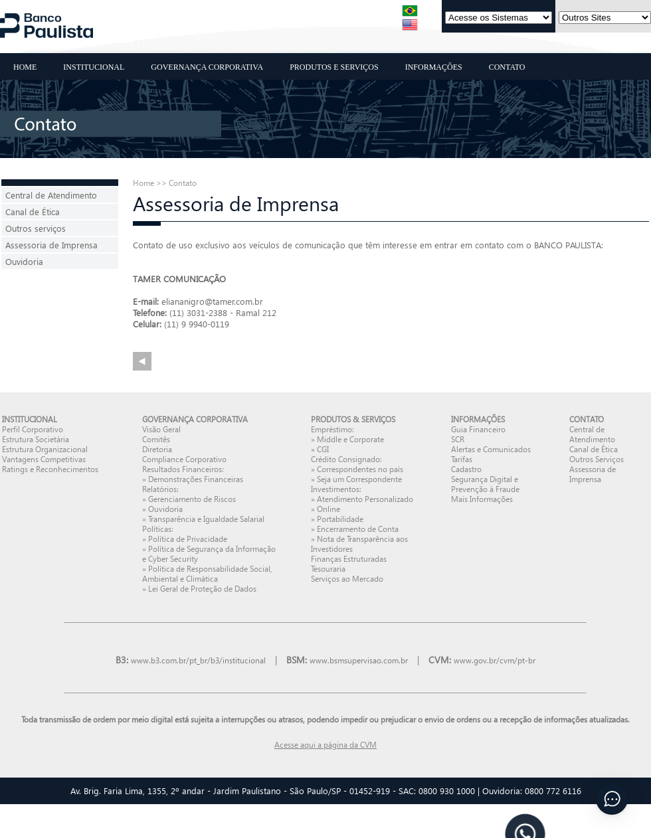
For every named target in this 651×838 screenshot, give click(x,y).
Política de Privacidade (187, 539)
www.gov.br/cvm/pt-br (494, 660)
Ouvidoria (24, 261)
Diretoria (157, 449)
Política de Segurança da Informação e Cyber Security (209, 554)
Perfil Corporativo (32, 429)
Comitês (156, 439)
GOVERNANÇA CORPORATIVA (207, 67)
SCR (457, 439)
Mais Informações (482, 499)
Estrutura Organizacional (45, 449)
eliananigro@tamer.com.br (212, 301)
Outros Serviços (596, 459)
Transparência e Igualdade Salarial (206, 519)
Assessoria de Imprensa (51, 244)
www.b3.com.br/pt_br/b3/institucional (198, 660)
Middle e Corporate (350, 439)
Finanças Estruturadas (349, 559)
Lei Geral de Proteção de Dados (202, 589)
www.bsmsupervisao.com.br (359, 660)
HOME (25, 67)
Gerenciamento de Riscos (192, 499)
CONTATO (507, 67)
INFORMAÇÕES (433, 67)
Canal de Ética (32, 211)
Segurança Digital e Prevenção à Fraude (485, 484)
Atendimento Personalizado (365, 499)
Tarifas (461, 459)
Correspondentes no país (360, 469)
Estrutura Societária (35, 439)
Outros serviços (35, 228)
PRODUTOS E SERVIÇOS (334, 67)
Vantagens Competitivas (44, 459)
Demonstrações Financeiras (195, 479)
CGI (323, 449)
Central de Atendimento (51, 195)
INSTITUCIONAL (93, 67)
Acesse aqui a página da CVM (325, 745)
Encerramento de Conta (358, 529)
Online (328, 509)
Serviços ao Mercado (347, 579)
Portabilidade (340, 519)
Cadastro (466, 469)
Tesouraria (328, 569)
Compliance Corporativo (184, 459)
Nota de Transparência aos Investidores (359, 544)
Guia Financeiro (478, 429)
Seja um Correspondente (359, 479)
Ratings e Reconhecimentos (50, 469)
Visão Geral (161, 429)
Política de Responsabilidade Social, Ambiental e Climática (207, 574)
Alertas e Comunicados (491, 449)
